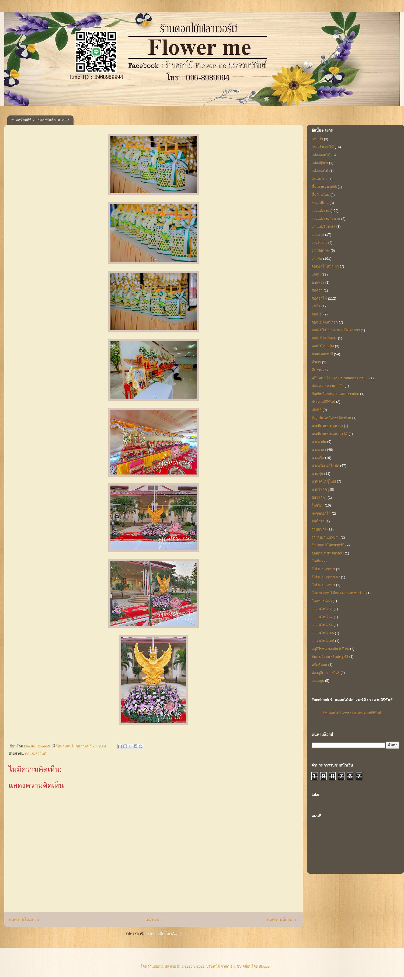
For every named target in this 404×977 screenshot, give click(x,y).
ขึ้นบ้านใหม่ (320, 195)
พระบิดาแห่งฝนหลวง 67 (330, 434)
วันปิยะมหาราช (323, 569)
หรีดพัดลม (319, 665)
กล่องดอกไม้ (321, 155)
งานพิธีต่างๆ (321, 250)
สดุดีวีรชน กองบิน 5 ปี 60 (330, 649)
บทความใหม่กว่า (24, 919)
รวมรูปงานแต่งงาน (326, 537)
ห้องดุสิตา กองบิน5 (326, 673)
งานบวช (318, 235)
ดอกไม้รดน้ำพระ (324, 338)
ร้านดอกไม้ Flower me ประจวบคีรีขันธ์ (351, 713)
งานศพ (317, 258)
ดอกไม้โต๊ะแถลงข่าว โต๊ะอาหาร (336, 330)
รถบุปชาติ (319, 529)
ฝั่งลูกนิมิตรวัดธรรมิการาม (331, 418)
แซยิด (316, 306)
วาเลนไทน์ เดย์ (323, 641)
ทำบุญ (316, 362)
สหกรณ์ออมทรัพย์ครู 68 (330, 657)
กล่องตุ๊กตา (320, 163)
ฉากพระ (318, 282)
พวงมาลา (319, 450)
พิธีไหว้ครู (319, 497)
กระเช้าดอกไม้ (323, 147)
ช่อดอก (317, 290)
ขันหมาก (318, 179)
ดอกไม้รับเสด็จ (323, 346)
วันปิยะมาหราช (323, 585)
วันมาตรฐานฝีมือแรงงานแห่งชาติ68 (338, 593)
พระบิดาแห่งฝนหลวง (327, 426)
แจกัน (316, 274)
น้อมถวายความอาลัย (328, 386)
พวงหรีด (318, 458)
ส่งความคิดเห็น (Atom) (164, 934)
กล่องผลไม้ (320, 171)
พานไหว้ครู (320, 489)
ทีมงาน (317, 370)
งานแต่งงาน (320, 211)
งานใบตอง (319, 243)
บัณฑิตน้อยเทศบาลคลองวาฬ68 (335, 394)
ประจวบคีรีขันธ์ (323, 402)
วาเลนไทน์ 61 (322, 609)
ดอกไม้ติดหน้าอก (325, 322)
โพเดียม (318, 505)
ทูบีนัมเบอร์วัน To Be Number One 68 (340, 378)
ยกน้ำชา (318, 521)
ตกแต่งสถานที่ (35, 753)
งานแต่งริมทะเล (323, 226)
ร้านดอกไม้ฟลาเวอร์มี (328, 545)
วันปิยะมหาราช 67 (326, 577)
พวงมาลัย (319, 442)
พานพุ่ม (317, 474)
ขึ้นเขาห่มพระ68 (324, 187)
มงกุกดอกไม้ (321, 513)
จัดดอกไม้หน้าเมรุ (325, 266)
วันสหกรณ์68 (322, 601)
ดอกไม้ (317, 314)
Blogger (265, 966)
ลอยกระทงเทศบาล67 (328, 553)
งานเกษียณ (320, 203)
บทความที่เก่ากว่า (282, 919)
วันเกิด (316, 561)
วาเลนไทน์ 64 (322, 625)
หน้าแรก (153, 919)
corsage (318, 681)
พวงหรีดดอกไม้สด (325, 465)
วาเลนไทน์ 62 (322, 617)
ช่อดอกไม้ (319, 298)
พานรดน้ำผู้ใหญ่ (324, 481)
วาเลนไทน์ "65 (323, 633)
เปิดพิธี (317, 410)
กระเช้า (317, 139)
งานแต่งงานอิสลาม (326, 219)
